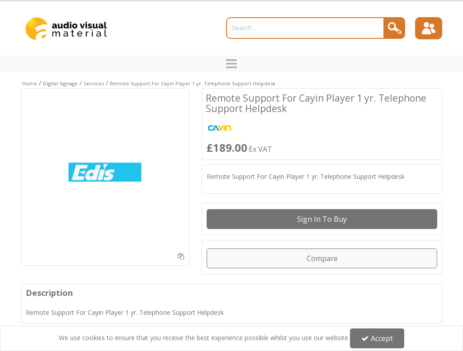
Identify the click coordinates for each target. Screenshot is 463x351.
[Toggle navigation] (232, 63)
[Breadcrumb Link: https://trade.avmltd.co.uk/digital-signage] (60, 83)
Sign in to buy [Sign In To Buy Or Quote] (322, 219)
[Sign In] (428, 28)
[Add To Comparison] (181, 256)
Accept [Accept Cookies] (377, 338)
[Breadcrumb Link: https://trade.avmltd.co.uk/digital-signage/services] (94, 83)
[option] (105, 172)
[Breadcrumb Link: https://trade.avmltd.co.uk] (29, 83)
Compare (322, 258)
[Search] (305, 28)
